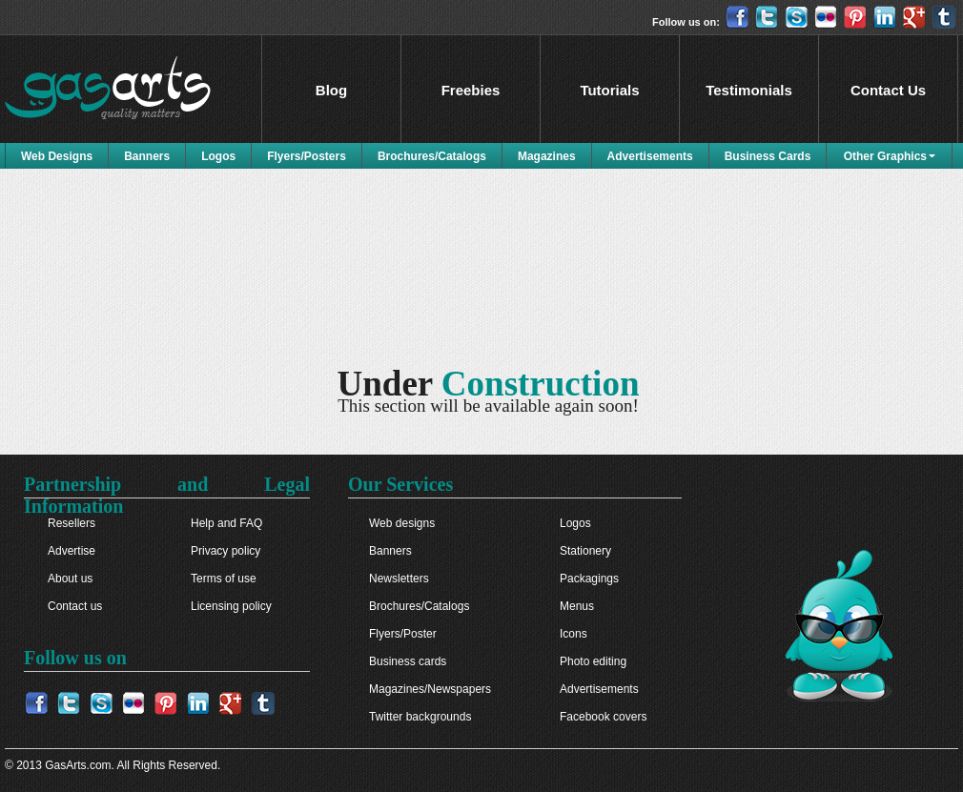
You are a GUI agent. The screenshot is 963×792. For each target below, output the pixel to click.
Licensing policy (231, 606)
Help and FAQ (226, 523)
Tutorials (609, 90)
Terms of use (223, 578)
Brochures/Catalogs (432, 156)
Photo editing (593, 661)
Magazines (547, 156)
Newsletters (399, 578)
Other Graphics (885, 156)
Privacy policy (225, 551)
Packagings (589, 578)
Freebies (471, 90)
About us (70, 578)
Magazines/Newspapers (430, 689)
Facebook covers (603, 716)
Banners (147, 156)
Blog (331, 90)
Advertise (71, 551)
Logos (218, 156)
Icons (573, 633)
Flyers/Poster (403, 633)
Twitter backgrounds (420, 716)
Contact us (75, 606)
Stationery (585, 551)
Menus (577, 606)
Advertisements (650, 156)
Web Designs (56, 156)
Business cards (407, 661)
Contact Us (888, 90)
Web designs (402, 523)
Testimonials (749, 90)
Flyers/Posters (306, 156)
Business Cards (768, 156)
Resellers (71, 523)
